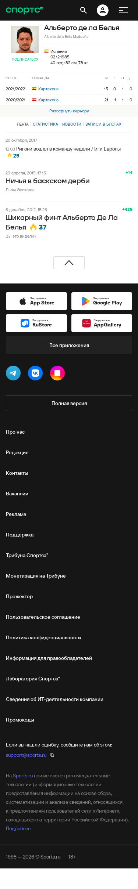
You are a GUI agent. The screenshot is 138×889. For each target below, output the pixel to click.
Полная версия (69, 403)
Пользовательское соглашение (43, 617)
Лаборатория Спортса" (33, 678)
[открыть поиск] (83, 10)
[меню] (123, 10)
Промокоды (20, 719)
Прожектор (19, 596)
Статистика (45, 124)
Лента (23, 124)
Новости (71, 124)
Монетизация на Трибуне (36, 575)
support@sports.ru (26, 755)
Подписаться (25, 59)
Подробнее (18, 828)
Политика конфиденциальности (43, 637)
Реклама (16, 514)
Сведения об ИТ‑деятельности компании (54, 699)
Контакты (17, 473)
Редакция (17, 452)
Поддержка (19, 534)
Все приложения (69, 345)
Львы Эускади (20, 189)
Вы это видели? (21, 236)
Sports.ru (23, 775)
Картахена (45, 88)
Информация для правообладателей (49, 658)
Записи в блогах (103, 124)
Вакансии (17, 493)
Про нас (15, 432)
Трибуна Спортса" (27, 555)
